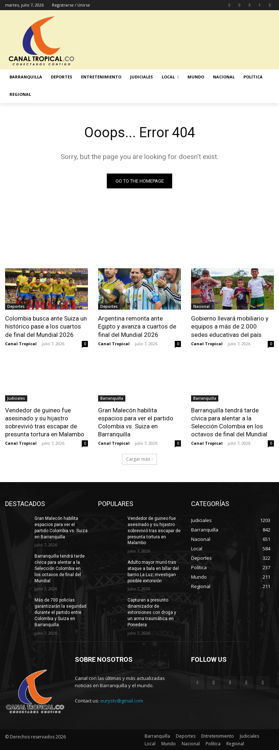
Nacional (201, 306)
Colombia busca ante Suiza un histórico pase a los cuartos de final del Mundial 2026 (46, 326)
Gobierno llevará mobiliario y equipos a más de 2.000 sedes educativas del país (229, 326)
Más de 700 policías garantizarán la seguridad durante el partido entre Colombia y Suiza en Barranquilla (60, 612)
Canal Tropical (21, 343)
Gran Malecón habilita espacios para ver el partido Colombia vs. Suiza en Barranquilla (135, 422)
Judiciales (16, 398)
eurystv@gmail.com (121, 700)
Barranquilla (111, 398)
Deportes (16, 306)
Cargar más (139, 459)
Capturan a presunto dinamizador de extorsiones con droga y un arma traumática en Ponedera (152, 612)
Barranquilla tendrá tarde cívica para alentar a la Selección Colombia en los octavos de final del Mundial (229, 422)
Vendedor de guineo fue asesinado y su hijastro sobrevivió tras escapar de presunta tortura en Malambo (44, 422)
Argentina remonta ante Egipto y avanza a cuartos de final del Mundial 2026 (137, 326)
